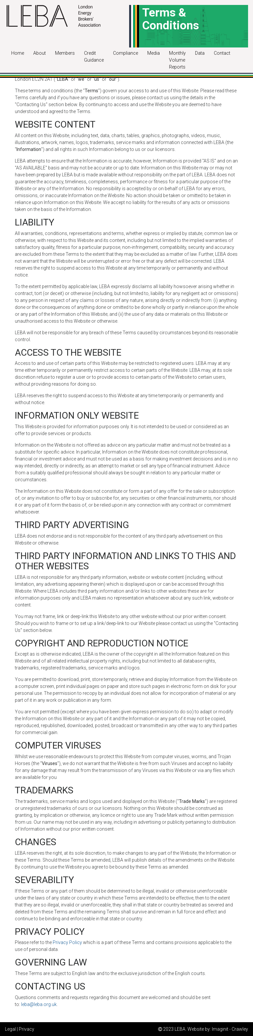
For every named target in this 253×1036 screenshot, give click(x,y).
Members (65, 53)
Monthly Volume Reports (177, 60)
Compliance (125, 53)
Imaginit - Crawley (230, 1029)
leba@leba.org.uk (39, 1004)
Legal (10, 1029)
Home (17, 53)
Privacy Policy (67, 942)
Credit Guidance (94, 56)
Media (153, 53)
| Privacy (25, 1029)
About (39, 53)
